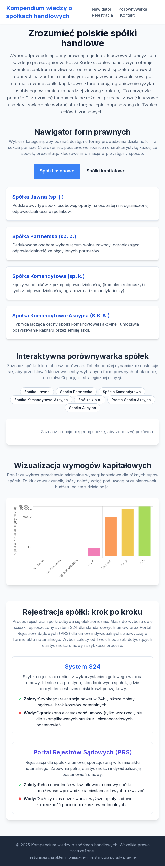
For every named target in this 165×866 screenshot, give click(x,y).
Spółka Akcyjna (82, 408)
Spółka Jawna (37, 392)
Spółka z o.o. (89, 400)
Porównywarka (133, 9)
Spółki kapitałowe (106, 171)
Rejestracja (102, 15)
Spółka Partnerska (76, 392)
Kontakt (127, 15)
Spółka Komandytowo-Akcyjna (41, 400)
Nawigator (101, 9)
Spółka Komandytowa (122, 392)
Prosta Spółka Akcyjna (131, 400)
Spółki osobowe (57, 171)
